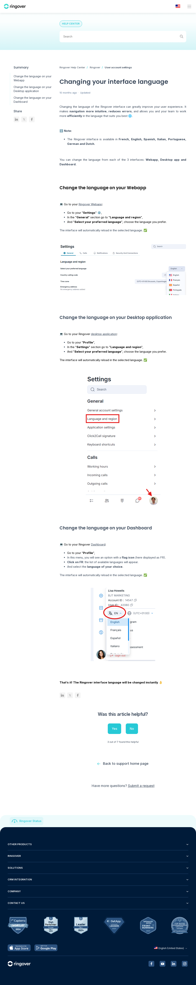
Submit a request (141, 786)
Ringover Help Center (72, 67)
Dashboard (98, 544)
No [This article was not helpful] (132, 729)
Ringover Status (30, 821)
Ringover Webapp (90, 204)
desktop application (104, 334)
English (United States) (171, 948)
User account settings (118, 67)
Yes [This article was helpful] (114, 729)
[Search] (123, 36)
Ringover (95, 67)
